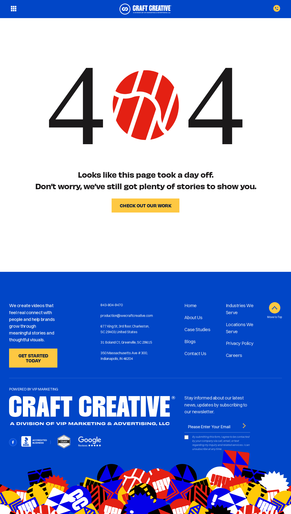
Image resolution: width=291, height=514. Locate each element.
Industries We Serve (240, 309)
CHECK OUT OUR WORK (145, 205)
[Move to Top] (274, 307)
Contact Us (195, 353)
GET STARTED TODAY (33, 358)
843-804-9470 (111, 305)
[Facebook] (13, 442)
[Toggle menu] (13, 9)
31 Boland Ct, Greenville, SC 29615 (126, 342)
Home (190, 305)
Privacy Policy (239, 343)
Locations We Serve (239, 328)
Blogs (190, 341)
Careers (234, 355)
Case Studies (197, 329)
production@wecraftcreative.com (126, 315)
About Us (193, 317)
